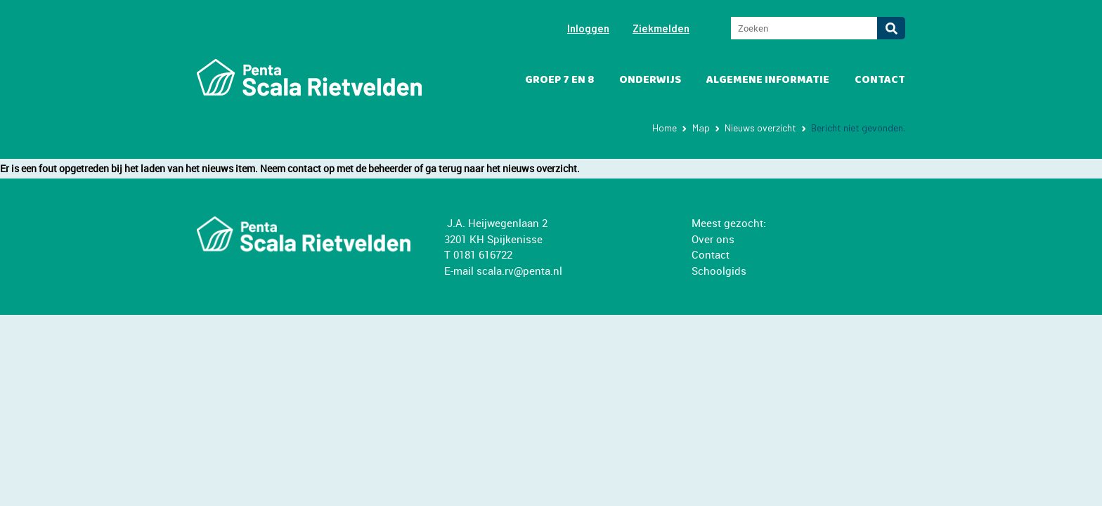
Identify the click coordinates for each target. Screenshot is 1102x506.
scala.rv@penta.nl (519, 271)
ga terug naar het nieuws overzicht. (502, 168)
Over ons (713, 239)
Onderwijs (650, 80)
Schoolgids (719, 271)
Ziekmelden (661, 28)
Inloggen (588, 28)
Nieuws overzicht (760, 128)
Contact (880, 80)
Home (664, 128)
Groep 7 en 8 (559, 80)
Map (701, 128)
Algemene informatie (767, 80)
